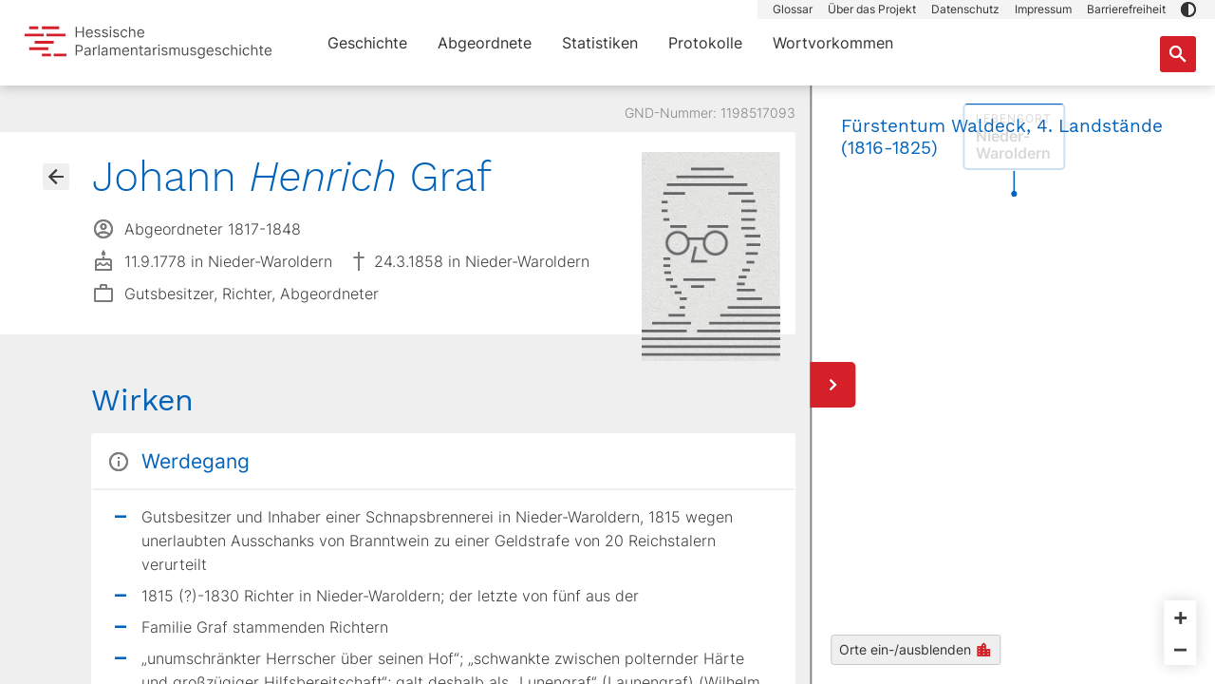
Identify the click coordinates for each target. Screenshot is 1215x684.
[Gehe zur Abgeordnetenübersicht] (56, 176)
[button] (1188, 9)
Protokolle (705, 42)
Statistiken (600, 42)
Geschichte (367, 42)
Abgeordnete (485, 42)
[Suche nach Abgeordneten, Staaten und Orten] (1178, 54)
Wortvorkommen (833, 42)
